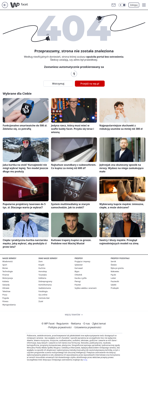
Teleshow (6, 291)
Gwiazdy (6, 284)
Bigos (77, 271)
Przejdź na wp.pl (89, 83)
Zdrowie (5, 288)
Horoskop (43, 271)
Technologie (7, 271)
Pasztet (78, 284)
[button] (144, 5)
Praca (4, 294)
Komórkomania (45, 284)
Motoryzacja (7, 278)
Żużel (41, 301)
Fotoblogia (43, 291)
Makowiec (115, 271)
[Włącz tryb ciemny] (122, 5)
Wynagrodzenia (9, 304)
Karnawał (79, 268)
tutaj (85, 359)
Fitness (5, 301)
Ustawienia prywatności (87, 327)
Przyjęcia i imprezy (82, 261)
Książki (41, 265)
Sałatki (113, 284)
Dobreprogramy (45, 281)
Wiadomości (7, 261)
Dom (41, 261)
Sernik (113, 261)
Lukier (113, 278)
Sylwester (79, 265)
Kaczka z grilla (81, 278)
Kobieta (5, 281)
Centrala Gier (44, 298)
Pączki (113, 274)
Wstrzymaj (58, 83)
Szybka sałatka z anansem (86, 288)
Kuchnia (42, 268)
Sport (4, 265)
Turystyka (43, 274)
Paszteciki (115, 281)
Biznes (5, 268)
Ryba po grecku (117, 268)
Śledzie (114, 265)
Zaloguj (134, 4)
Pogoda (5, 298)
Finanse (5, 274)
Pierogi (78, 281)
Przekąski (115, 288)
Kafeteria (42, 278)
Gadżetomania (45, 288)
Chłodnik (78, 274)
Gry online (43, 294)
